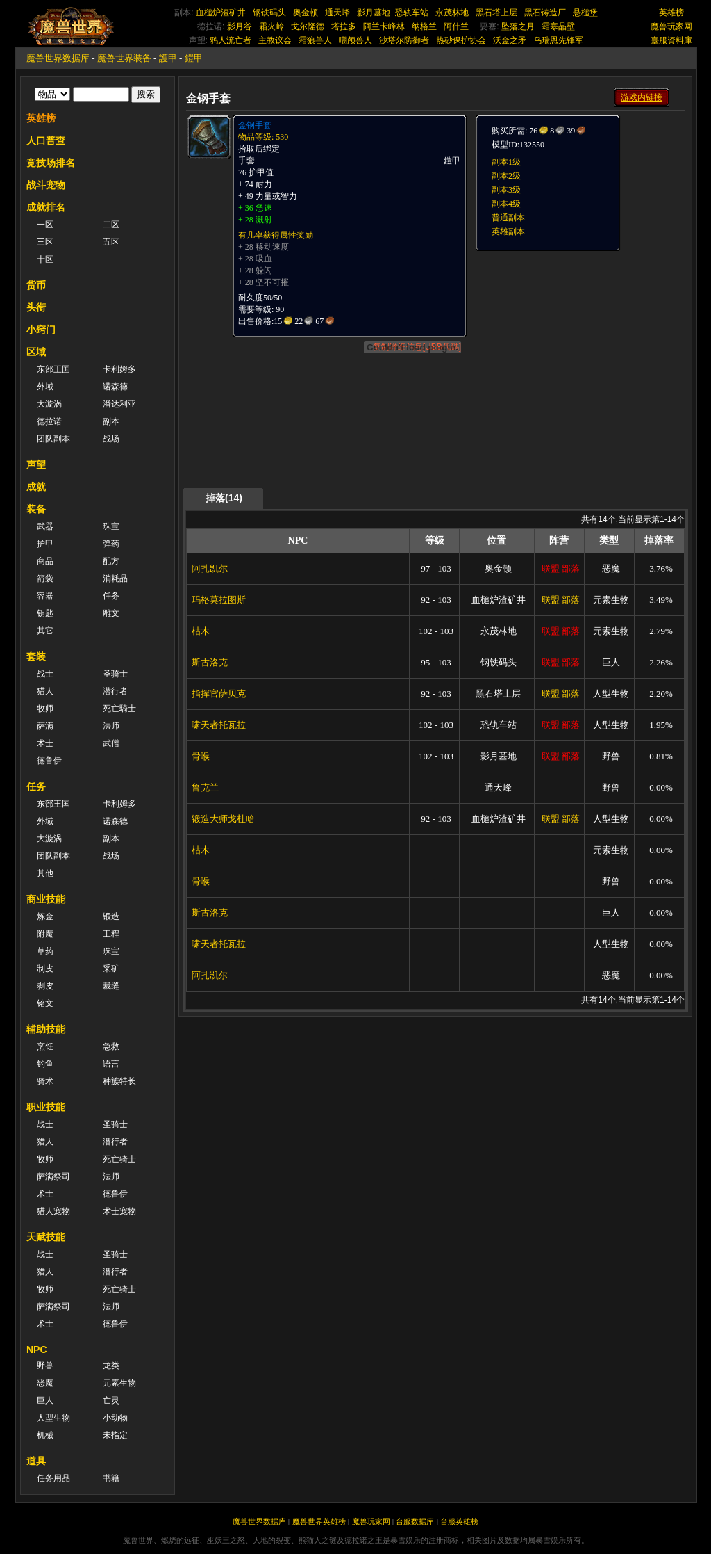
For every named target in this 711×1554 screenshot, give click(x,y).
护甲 (45, 544)
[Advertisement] (579, 339)
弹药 (111, 544)
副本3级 (506, 190)
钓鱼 (45, 1064)
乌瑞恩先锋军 (558, 40)
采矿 (111, 968)
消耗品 (115, 578)
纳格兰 (424, 26)
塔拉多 (343, 26)
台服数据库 (415, 1521)
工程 (111, 934)
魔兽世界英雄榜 (319, 1521)
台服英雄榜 (459, 1521)
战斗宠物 (45, 185)
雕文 (111, 613)
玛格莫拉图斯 (219, 599)
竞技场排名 (50, 162)
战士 (45, 674)
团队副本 (53, 439)
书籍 (111, 1478)
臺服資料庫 (671, 40)
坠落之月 (518, 26)
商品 (45, 561)
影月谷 (239, 26)
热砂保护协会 (461, 40)
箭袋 (45, 578)
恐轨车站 (411, 12)
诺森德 (115, 386)
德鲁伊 (49, 761)
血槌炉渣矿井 (221, 12)
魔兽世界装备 (124, 58)
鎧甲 (194, 58)
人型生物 (53, 1418)
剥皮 (45, 986)
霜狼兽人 (315, 40)
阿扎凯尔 (210, 568)
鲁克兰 (205, 787)
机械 (45, 1435)
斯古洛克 (210, 662)
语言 (111, 1064)
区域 (36, 351)
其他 (45, 873)
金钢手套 (254, 125)
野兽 (45, 1365)
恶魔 (45, 1383)
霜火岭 (271, 26)
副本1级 (506, 162)
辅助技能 (45, 1029)
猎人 (45, 691)
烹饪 (45, 1046)
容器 (45, 596)
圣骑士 (115, 674)
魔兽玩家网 (671, 26)
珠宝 (111, 526)
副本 (111, 421)
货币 (36, 285)
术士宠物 (119, 1211)
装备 (36, 509)
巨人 (45, 1400)
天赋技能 (45, 1237)
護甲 (168, 58)
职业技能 (45, 1106)
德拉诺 (49, 421)
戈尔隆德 (307, 26)
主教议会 (275, 40)
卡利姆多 (119, 369)
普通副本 (508, 217)
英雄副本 (508, 231)
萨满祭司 (53, 1176)
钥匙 (45, 613)
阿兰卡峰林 (384, 26)
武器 (45, 526)
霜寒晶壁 (558, 26)
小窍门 (41, 329)
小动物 (115, 1418)
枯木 (201, 631)
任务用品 (53, 1478)
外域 (45, 386)
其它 (45, 631)
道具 (36, 1460)
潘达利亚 (119, 404)
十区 (45, 259)
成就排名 (45, 207)
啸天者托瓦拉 (219, 725)
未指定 (115, 1435)
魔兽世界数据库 (58, 58)
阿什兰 (456, 26)
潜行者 (115, 691)
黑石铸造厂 (545, 12)
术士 (45, 743)
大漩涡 (49, 404)
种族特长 (119, 1081)
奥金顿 (305, 12)
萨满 (45, 726)
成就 (36, 486)
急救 (111, 1046)
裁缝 (111, 986)
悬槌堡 (585, 12)
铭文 (45, 1003)
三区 (45, 242)
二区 (111, 224)
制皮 (45, 968)
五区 (111, 242)
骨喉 (201, 756)
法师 (111, 726)
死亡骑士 (119, 1159)
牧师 (45, 708)
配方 (111, 561)
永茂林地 (452, 12)
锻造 (111, 916)
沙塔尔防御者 (404, 40)
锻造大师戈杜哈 (223, 819)
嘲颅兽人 (355, 40)
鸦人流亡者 (230, 40)
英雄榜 (671, 12)
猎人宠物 (53, 1211)
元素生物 (119, 1383)
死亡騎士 (119, 708)
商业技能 (45, 899)
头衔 (36, 307)
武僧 (111, 743)
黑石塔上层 (496, 12)
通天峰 (337, 12)
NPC (36, 1349)
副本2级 (506, 176)
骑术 (45, 1081)
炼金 (45, 916)
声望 (36, 464)
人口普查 (45, 140)
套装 (36, 656)
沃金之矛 (509, 40)
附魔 (45, 934)
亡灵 (111, 1400)
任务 (111, 596)
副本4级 (506, 204)
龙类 (111, 1365)
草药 (45, 951)
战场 (111, 439)
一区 (45, 224)
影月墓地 (373, 12)
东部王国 (53, 369)
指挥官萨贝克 (219, 693)
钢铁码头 (269, 12)
